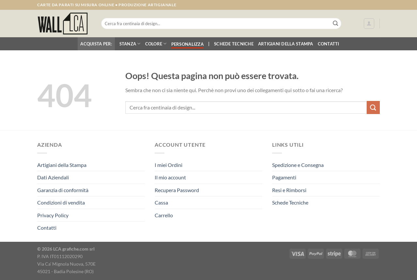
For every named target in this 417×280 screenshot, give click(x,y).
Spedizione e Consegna (298, 165)
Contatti (328, 43)
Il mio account (170, 177)
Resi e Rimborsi (289, 190)
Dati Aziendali (53, 177)
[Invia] (335, 23)
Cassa (161, 202)
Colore (156, 44)
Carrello (164, 215)
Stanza (130, 44)
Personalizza (187, 44)
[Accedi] (369, 23)
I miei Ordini (168, 165)
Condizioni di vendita (61, 202)
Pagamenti (284, 177)
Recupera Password (177, 190)
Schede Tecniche (234, 43)
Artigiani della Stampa (285, 43)
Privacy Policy (53, 215)
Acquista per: (96, 43)
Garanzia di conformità (62, 190)
